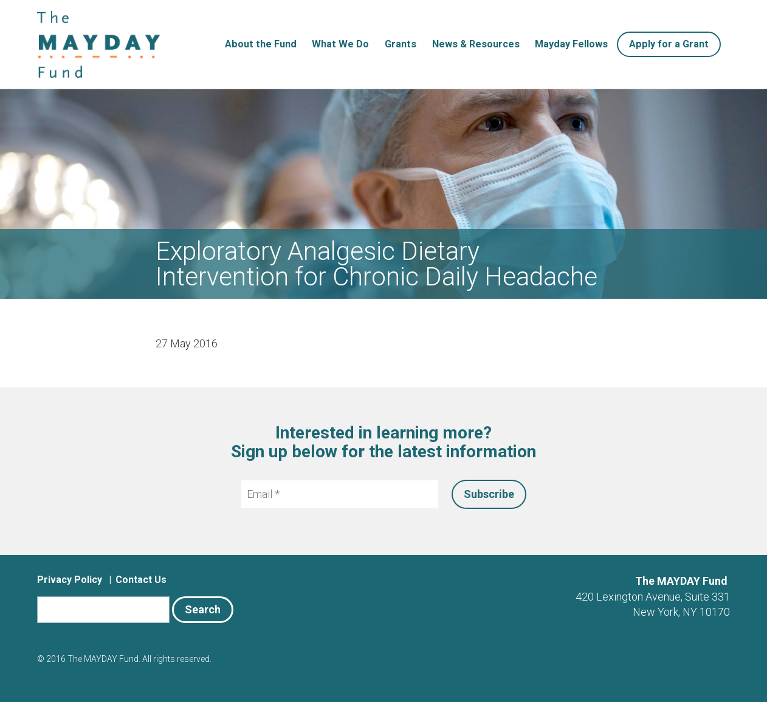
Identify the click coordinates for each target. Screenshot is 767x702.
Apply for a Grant (669, 44)
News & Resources (476, 44)
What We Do (340, 44)
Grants (400, 44)
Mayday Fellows (571, 44)
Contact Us (141, 579)
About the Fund (261, 44)
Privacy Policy (69, 579)
